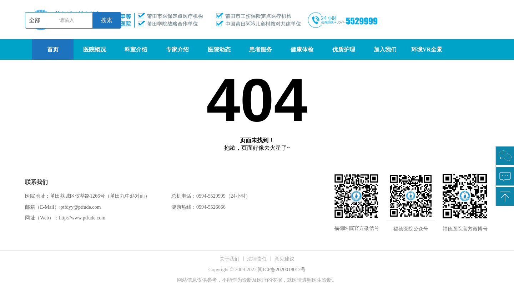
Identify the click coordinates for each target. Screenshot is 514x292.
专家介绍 (177, 49)
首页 (53, 49)
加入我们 (385, 49)
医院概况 (94, 49)
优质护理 (343, 49)
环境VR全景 (426, 49)
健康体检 (302, 49)
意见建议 (284, 259)
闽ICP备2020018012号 (282, 269)
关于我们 (230, 259)
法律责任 (257, 259)
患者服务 (260, 49)
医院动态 (219, 49)
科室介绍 (136, 49)
